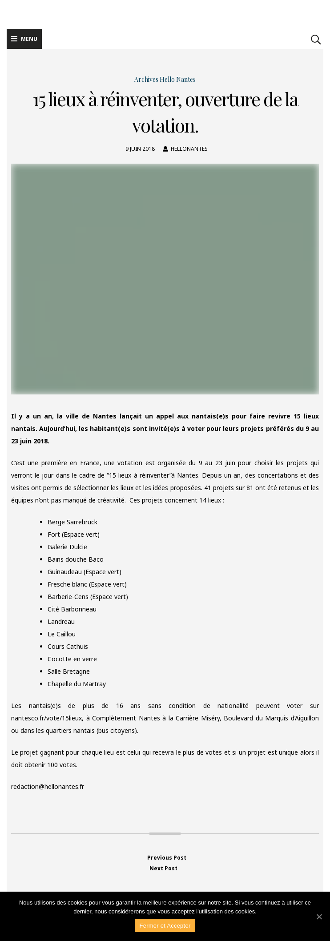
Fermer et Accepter (164, 925)
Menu (24, 39)
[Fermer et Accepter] (318, 916)
